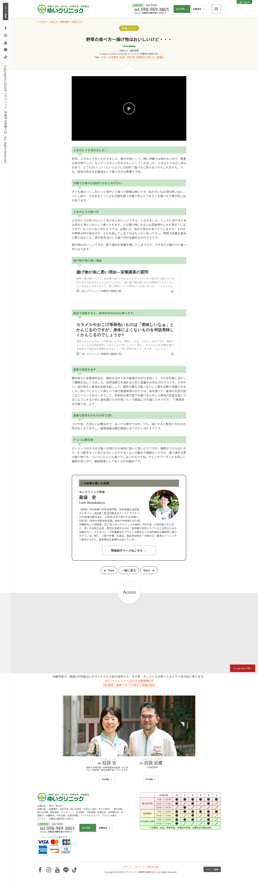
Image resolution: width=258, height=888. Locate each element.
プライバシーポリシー (133, 866)
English (244, 1)
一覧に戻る (129, 570)
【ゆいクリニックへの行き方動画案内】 (129, 681)
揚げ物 (131, 56)
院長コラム (129, 28)
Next (149, 570)
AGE (104, 56)
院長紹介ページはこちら (129, 550)
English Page (152, 866)
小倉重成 (113, 56)
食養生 (160, 56)
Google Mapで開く (242, 668)
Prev (109, 570)
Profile (107, 779)
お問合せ (199, 8)
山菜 (123, 56)
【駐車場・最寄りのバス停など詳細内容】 (129, 685)
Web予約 (182, 8)
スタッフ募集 (5, 11)
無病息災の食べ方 (145, 56)
